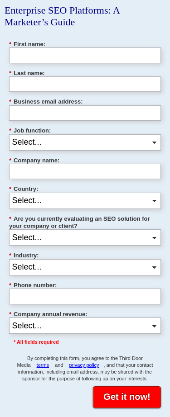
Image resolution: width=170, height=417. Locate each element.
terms (43, 365)
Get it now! (126, 397)
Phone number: (33, 285)
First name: (27, 44)
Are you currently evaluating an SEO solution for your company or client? (79, 222)
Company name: (34, 160)
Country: (23, 189)
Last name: (27, 73)
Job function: (30, 130)
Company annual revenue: (48, 314)
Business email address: (46, 101)
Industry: (24, 255)
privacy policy (84, 365)
